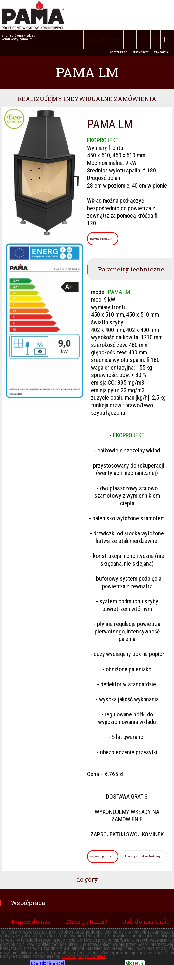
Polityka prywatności (127, 953)
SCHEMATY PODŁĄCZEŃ (90, 953)
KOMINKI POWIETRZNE (32, 945)
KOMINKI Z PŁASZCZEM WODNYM (78, 945)
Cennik (130, 39)
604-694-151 (69, 935)
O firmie (103, 39)
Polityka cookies (158, 953)
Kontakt (143, 39)
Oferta (117, 39)
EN (167, 39)
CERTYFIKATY (140, 52)
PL (163, 39)
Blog (155, 39)
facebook (171, 39)
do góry (87, 879)
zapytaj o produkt (100, 238)
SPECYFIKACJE (118, 52)
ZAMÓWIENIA (161, 52)
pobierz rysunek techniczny (141, 856)
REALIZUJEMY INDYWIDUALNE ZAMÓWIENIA (87, 99)
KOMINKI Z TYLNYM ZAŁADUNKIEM (132, 945)
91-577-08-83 (76, 929)
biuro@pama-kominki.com (21, 929)
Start (89, 39)
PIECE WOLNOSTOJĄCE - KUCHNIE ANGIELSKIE (36, 953)
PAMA (87, 15)
